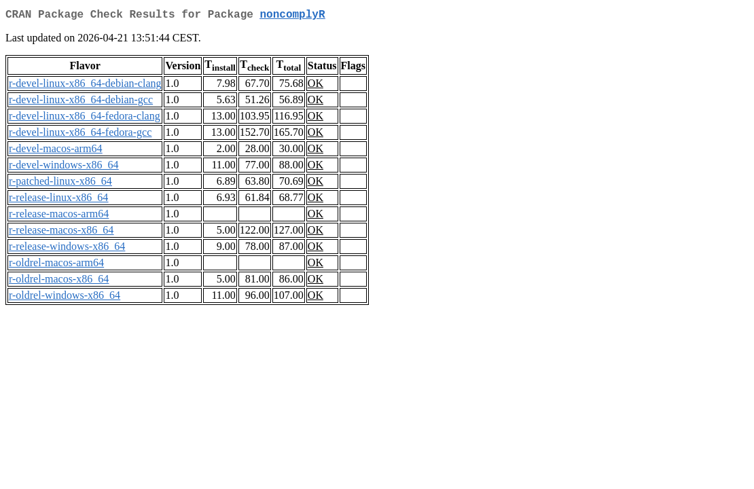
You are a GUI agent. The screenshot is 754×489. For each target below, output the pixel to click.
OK (315, 86)
